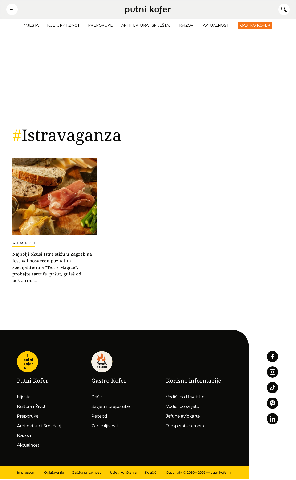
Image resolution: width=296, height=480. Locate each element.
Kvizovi (187, 26)
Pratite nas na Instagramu (272, 372)
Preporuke (100, 26)
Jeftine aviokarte (183, 416)
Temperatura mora (185, 426)
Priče (96, 397)
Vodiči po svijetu (182, 407)
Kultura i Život (63, 26)
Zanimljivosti (104, 426)
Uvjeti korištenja (123, 473)
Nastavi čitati (54, 221)
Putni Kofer (148, 10)
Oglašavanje (54, 473)
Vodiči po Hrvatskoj (186, 397)
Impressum (26, 473)
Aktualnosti (216, 26)
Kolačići (151, 473)
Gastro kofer (102, 362)
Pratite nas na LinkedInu (272, 419)
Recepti (99, 416)
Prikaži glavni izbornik (14, 10)
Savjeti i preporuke (110, 407)
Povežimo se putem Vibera (272, 404)
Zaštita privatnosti (86, 473)
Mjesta (31, 26)
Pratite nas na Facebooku (272, 357)
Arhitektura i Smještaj (146, 26)
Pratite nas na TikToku (272, 388)
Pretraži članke (282, 10)
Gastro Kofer (255, 26)
